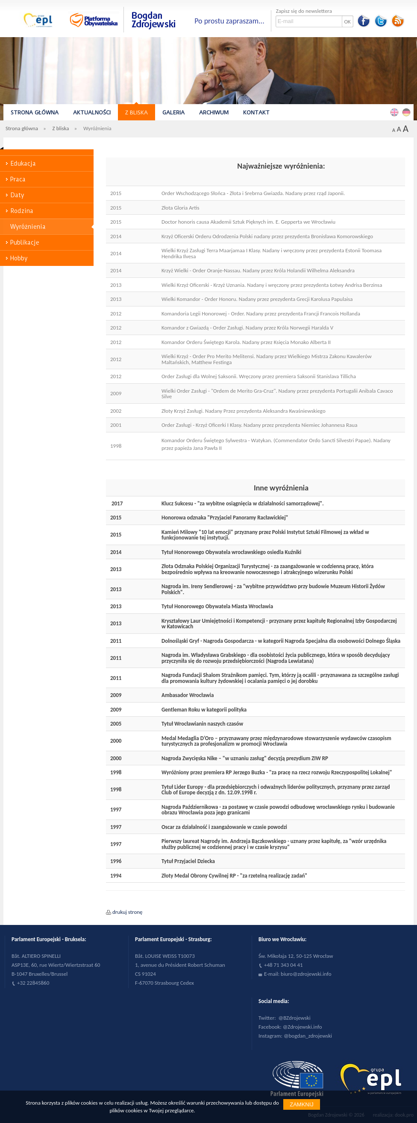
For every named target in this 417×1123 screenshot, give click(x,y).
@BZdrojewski (295, 1018)
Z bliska (136, 112)
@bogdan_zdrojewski (308, 1036)
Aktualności (92, 112)
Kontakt (256, 112)
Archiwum (214, 112)
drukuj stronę (127, 912)
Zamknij (302, 1104)
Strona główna (35, 112)
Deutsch (408, 112)
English (396, 112)
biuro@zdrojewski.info (306, 974)
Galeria (173, 112)
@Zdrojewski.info (302, 1027)
